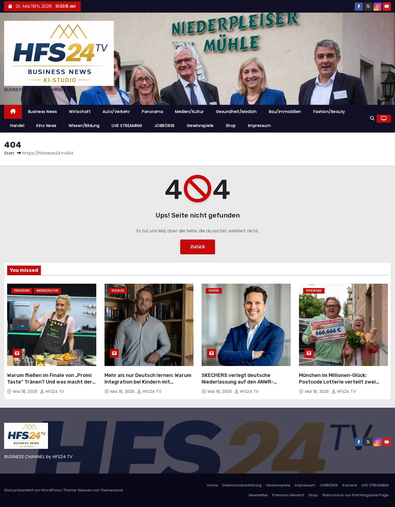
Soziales (117, 291)
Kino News (46, 125)
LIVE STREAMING (127, 125)
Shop (231, 125)
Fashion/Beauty (329, 111)
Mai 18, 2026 (26, 391)
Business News (42, 111)
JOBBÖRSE (164, 125)
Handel (17, 125)
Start (9, 153)
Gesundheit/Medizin (236, 111)
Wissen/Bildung (84, 125)
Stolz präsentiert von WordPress (33, 490)
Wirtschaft (80, 111)
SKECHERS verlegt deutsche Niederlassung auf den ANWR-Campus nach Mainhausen (237, 381)
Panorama (152, 111)
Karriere (350, 485)
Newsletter (258, 495)
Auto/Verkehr (116, 111)
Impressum (259, 125)
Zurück (197, 247)
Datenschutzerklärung (242, 485)
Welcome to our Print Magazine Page (355, 495)
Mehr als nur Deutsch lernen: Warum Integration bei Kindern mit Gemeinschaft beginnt (148, 381)
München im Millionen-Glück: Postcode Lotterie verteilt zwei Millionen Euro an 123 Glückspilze (338, 381)
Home (212, 485)
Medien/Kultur (189, 111)
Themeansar (111, 490)
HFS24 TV (52, 391)
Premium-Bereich (288, 495)
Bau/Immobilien (285, 111)
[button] (372, 118)
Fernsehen (22, 291)
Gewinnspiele (200, 125)
